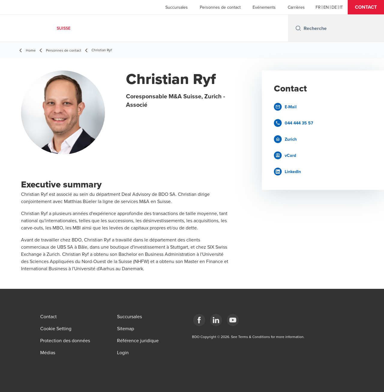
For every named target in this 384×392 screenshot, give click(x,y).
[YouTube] (233, 320)
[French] (318, 7)
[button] (366, 7)
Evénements (264, 7)
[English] (326, 7)
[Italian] (341, 7)
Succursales (176, 7)
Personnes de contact (220, 7)
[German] (334, 7)
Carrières (296, 7)
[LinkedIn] (216, 320)
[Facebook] (199, 320)
